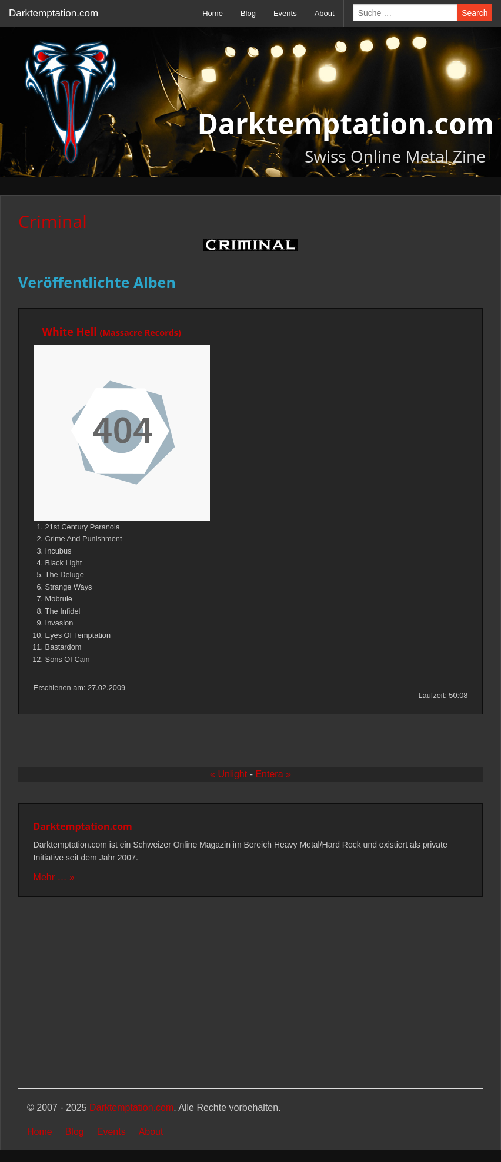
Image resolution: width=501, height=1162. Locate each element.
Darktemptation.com (53, 13)
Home (212, 13)
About (325, 13)
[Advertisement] (250, 994)
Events (285, 13)
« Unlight (228, 774)
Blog (248, 13)
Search (474, 13)
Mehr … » (54, 877)
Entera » (272, 774)
